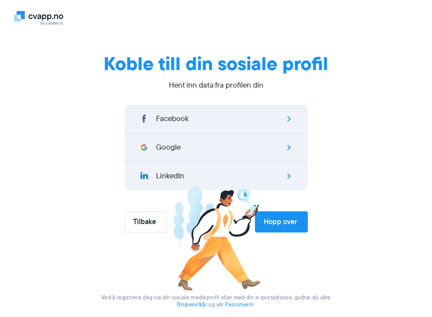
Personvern (239, 304)
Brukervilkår (192, 304)
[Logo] (41, 18)
